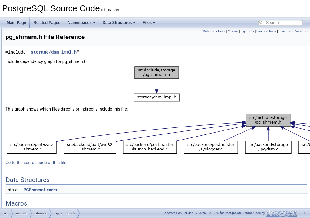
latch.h (40, 61)
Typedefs (247, 31)
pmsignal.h (43, 128)
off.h (38, 108)
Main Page (16, 22)
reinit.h (40, 194)
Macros (233, 31)
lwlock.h (41, 88)
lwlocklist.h (43, 94)
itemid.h (41, 41)
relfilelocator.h (46, 201)
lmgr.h (40, 68)
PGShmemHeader (116, 189)
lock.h (39, 74)
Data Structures (119, 22)
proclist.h (42, 161)
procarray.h (44, 154)
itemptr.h (41, 48)
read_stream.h (46, 188)
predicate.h (43, 134)
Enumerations (266, 31)
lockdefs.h (43, 81)
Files (149, 22)
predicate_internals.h (51, 141)
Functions (286, 31)
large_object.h (46, 54)
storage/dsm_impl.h (129, 52)
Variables (301, 31)
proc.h (40, 148)
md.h (39, 101)
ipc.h (38, 34)
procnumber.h (46, 174)
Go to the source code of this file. (112, 162)
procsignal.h (44, 181)
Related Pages (46, 22)
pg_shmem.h (45, 121)
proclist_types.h (47, 168)
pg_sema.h (43, 114)
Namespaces (81, 22)
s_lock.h (41, 208)
